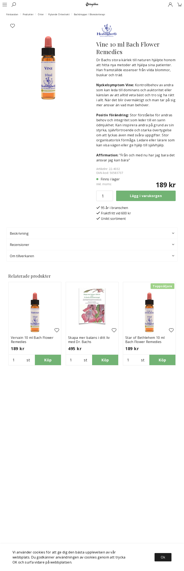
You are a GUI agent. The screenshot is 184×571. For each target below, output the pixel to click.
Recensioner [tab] (92, 244)
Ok (163, 557)
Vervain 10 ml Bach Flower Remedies (32, 339)
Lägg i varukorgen (146, 196)
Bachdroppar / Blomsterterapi (89, 14)
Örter (41, 14)
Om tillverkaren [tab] (92, 256)
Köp (48, 359)
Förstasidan (12, 14)
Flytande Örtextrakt (59, 14)
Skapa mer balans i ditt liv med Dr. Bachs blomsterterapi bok (89, 341)
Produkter (28, 14)
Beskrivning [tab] (92, 233)
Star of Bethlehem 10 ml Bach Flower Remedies (145, 339)
